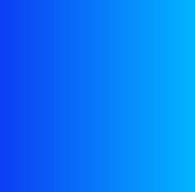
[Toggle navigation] (181, 14)
